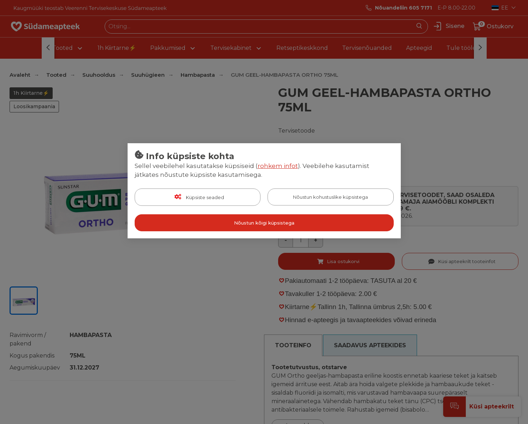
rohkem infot (278, 165)
